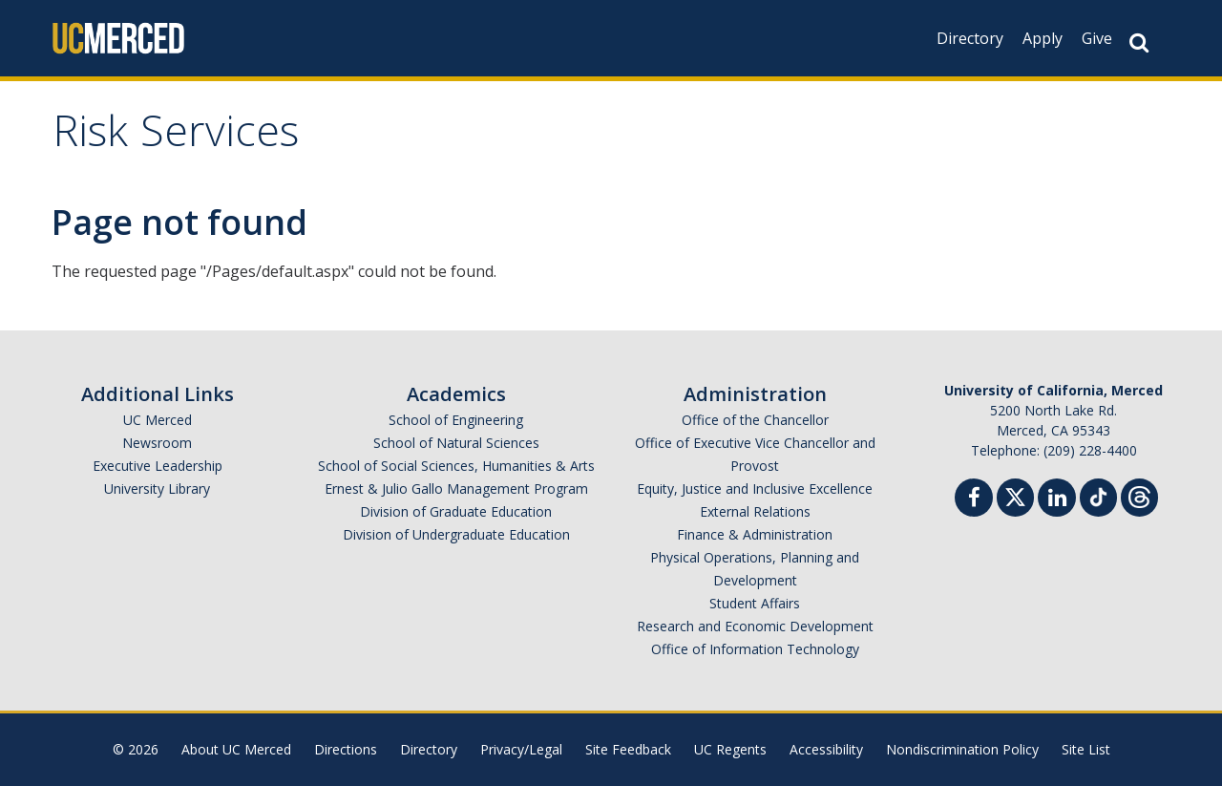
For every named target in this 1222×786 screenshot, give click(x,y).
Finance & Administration (754, 534)
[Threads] (1139, 495)
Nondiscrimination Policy (962, 749)
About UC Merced (236, 749)
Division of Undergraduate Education (456, 534)
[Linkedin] (1057, 500)
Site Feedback (628, 749)
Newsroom (157, 443)
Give (1097, 38)
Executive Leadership (157, 466)
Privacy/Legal (521, 749)
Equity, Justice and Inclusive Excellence (755, 488)
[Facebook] (974, 500)
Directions (345, 749)
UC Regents (730, 749)
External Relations (755, 511)
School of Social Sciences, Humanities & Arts (456, 466)
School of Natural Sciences (456, 443)
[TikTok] (1098, 495)
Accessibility (826, 749)
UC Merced (157, 420)
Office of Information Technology (755, 649)
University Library (157, 488)
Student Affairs (754, 603)
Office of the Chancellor (755, 420)
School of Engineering (456, 420)
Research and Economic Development (755, 626)
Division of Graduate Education (456, 511)
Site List (1086, 749)
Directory (970, 38)
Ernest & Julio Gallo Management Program (456, 488)
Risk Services (176, 137)
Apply (1042, 38)
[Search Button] (1139, 42)
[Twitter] (1015, 495)
